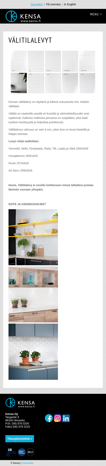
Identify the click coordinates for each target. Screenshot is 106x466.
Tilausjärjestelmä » (19, 438)
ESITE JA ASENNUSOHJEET (27, 204)
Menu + (96, 14)
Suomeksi (36, 4)
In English (70, 4)
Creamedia (27, 463)
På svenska (53, 4)
